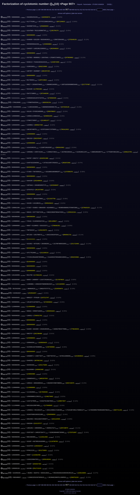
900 (48, 9)
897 (40, 9)
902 (53, 9)
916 (92, 9)
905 (61, 9)
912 (81, 9)
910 (76, 9)
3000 (104, 9)
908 (70, 9)
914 (86, 9)
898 (42, 9)
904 (58, 9)
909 (73, 9)
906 (64, 9)
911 (78, 9)
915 (89, 9)
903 (56, 9)
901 (50, 9)
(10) (5, 17)
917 (94, 9)
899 (45, 9)
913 (84, 9)
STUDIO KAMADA (98, 4)
